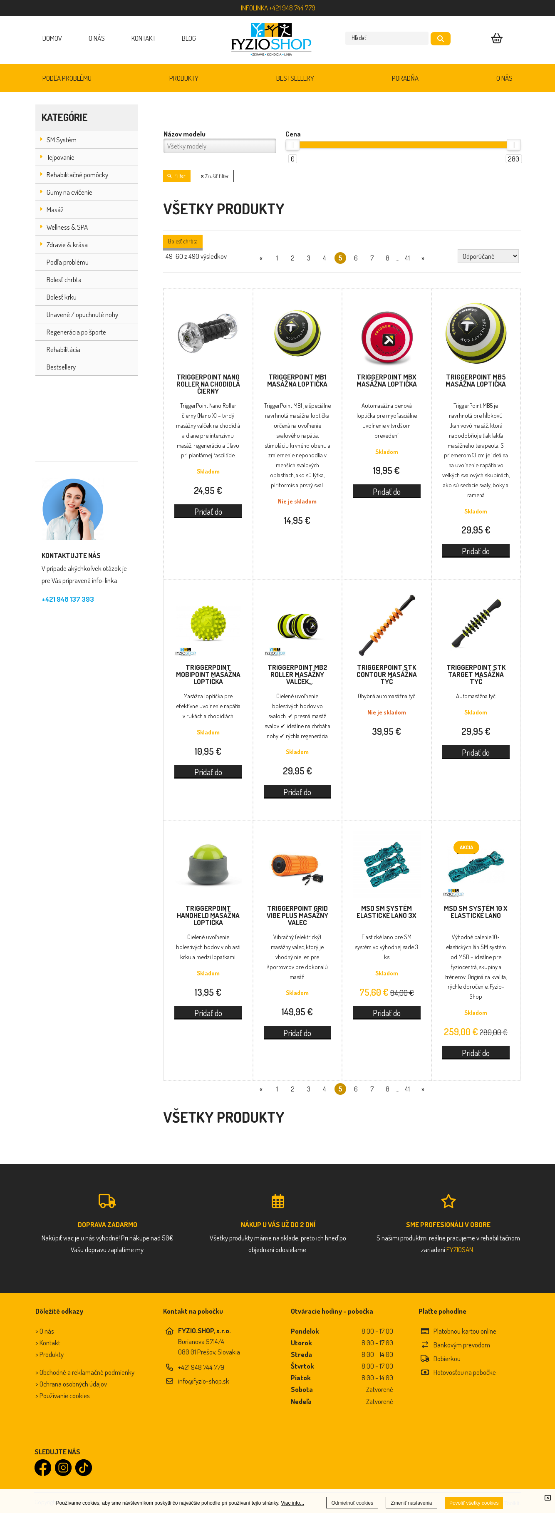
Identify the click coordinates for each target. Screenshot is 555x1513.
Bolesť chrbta (183, 241)
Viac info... (292, 1503)
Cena (293, 134)
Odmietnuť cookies (352, 1503)
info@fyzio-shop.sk (203, 1381)
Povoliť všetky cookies (474, 1503)
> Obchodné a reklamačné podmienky (84, 1372)
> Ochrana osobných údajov (71, 1383)
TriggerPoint (208, 383)
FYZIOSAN (459, 1249)
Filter (177, 175)
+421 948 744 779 (201, 1367)
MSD (386, 912)
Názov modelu (185, 134)
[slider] (292, 145)
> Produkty (49, 1354)
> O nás (44, 1331)
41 (407, 257)
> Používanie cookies (62, 1395)
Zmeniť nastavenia (411, 1503)
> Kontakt (47, 1342)
